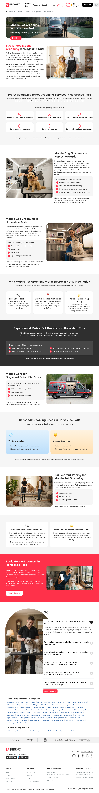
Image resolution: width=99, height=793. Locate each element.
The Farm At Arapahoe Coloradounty (38, 705)
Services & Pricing (28, 5)
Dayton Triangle (12, 717)
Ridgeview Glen (75, 717)
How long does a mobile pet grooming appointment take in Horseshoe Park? (61, 663)
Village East (20, 705)
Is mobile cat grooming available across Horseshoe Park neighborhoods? (66, 653)
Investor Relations (32, 782)
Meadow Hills (82, 702)
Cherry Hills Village (22, 702)
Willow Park (11, 715)
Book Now (87, 5)
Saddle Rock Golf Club (67, 707)
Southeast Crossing (33, 715)
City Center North (22, 723)
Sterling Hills (20, 715)
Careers (28, 776)
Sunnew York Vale (52, 707)
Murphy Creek (61, 710)
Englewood (10, 702)
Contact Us (30, 773)
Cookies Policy (21, 790)
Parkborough (11, 723)
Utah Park (46, 720)
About (8, 773)
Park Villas (80, 707)
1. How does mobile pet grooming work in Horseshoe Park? (67, 622)
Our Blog (48, 782)
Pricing (8, 776)
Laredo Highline (78, 712)
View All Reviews (14, 593)
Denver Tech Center (13, 710)
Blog (53, 5)
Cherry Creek (68, 715)
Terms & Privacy (50, 779)
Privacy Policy (10, 790)
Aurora (39, 702)
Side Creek (10, 705)
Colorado (28, 12)
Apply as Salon (68, 5)
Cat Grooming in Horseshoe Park (63, 731)
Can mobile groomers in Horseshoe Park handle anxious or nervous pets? (65, 683)
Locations (45, 5)
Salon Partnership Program (83, 779)
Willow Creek (46, 715)
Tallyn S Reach (71, 702)
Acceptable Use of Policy (36, 790)
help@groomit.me (87, 752)
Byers (54, 702)
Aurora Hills (54, 712)
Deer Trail (61, 702)
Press (27, 779)
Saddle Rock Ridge (57, 720)
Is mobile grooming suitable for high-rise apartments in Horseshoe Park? (61, 673)
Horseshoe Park (48, 12)
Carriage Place (84, 710)
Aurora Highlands (12, 707)
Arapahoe (37, 12)
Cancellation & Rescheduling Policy (57, 776)
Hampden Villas (57, 705)
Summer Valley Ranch (45, 717)
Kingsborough (50, 710)
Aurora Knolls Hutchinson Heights (33, 710)
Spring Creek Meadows (71, 705)
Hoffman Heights (35, 720)
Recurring (36, 5)
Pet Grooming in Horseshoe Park (17, 731)
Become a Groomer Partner (83, 773)
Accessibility (50, 790)
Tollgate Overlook (38, 707)
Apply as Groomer (60, 5)
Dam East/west (79, 715)
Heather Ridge (73, 710)
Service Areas (10, 779)
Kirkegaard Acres (12, 712)
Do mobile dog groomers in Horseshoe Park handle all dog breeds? (66, 643)
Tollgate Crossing (26, 712)
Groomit (10, 12)
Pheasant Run (57, 715)
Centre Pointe (70, 720)
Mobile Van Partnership (82, 776)
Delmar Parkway (65, 712)
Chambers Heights (13, 720)
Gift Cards (9, 782)
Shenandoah (80, 720)
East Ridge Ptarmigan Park (27, 717)
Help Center (49, 773)
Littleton (47, 702)
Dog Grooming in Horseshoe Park (40, 731)
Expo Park (24, 720)
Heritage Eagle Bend (61, 717)
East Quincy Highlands (41, 712)
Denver (33, 702)
